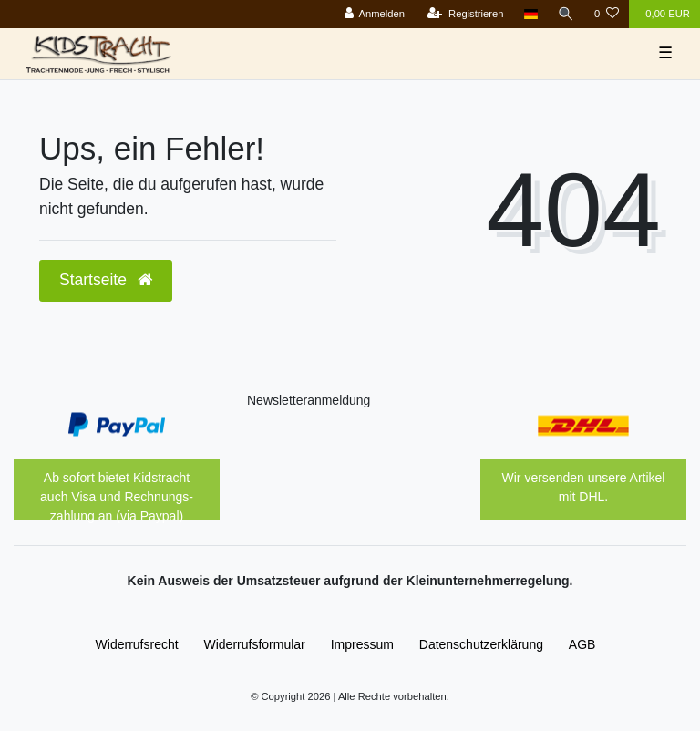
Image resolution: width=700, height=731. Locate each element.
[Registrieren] (465, 14)
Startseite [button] (105, 280)
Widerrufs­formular (254, 644)
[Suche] (566, 14)
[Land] (531, 14)
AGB (582, 644)
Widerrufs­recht (137, 644)
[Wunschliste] (606, 14)
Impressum (362, 644)
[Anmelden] (374, 14)
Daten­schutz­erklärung (481, 644)
